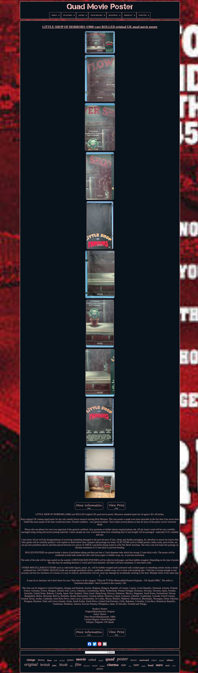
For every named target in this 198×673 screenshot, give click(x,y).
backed (94, 666)
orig (130, 666)
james (70, 659)
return (154, 660)
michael (62, 660)
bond (150, 665)
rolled (92, 659)
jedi (55, 660)
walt (167, 666)
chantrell (102, 666)
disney (41, 659)
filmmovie (87, 666)
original (31, 664)
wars (159, 665)
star (123, 665)
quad (110, 659)
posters (100, 668)
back (174, 666)
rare (136, 665)
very (71, 666)
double (143, 666)
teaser (161, 660)
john (54, 665)
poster (122, 658)
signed (100, 660)
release (170, 660)
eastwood (144, 660)
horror (134, 660)
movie (81, 659)
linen (49, 660)
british (45, 665)
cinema (113, 665)
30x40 (63, 665)
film (78, 664)
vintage (31, 659)
